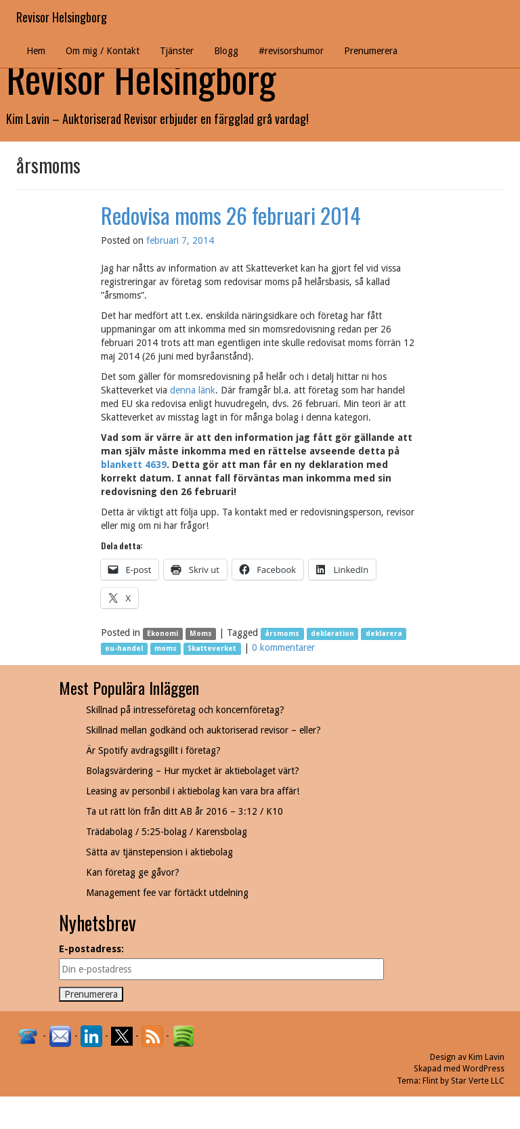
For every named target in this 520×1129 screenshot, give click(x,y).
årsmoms (282, 633)
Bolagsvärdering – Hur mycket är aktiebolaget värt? (192, 770)
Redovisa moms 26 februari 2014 (231, 215)
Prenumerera (370, 50)
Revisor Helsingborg (61, 17)
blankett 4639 (134, 464)
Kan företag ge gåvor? (132, 872)
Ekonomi (162, 633)
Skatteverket (212, 648)
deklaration (332, 633)
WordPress (483, 1068)
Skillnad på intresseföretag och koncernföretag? (185, 709)
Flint (430, 1081)
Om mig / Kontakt (102, 50)
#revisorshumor (291, 50)
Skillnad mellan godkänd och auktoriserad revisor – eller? (203, 730)
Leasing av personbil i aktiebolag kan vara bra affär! (192, 791)
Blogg (226, 50)
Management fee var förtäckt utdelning (167, 892)
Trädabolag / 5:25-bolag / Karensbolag (166, 831)
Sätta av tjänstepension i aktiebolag (159, 852)
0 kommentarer (283, 647)
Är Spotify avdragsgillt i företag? (153, 750)
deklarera (384, 633)
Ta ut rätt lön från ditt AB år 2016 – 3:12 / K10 (184, 811)
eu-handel (124, 648)
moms (165, 648)
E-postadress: (91, 948)
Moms (201, 633)
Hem (35, 50)
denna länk (192, 390)
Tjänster (177, 50)
